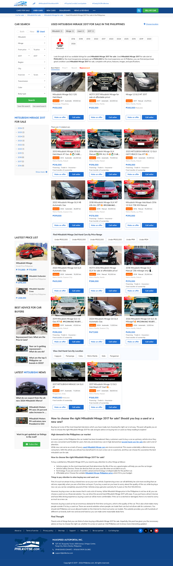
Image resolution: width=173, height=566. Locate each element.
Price (65, 68)
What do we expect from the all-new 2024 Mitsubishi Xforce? (31, 399)
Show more (40, 172)
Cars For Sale (23, 10)
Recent (74, 68)
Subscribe (31, 444)
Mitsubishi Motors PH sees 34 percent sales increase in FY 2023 (38, 410)
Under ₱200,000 (79, 239)
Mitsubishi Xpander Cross (37, 290)
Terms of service (32, 531)
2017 (19, 161)
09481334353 (60, 549)
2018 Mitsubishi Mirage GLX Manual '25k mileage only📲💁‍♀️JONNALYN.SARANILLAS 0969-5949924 (138, 269)
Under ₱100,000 (61, 239)
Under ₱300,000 (97, 239)
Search (31, 100)
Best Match (55, 68)
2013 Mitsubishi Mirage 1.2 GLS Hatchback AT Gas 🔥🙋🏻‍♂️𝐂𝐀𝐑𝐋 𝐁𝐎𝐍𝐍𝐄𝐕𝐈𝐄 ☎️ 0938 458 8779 (67, 153)
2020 (20, 149)
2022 (20, 145)
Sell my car (150, 10)
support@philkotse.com (64, 553)
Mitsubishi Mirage (24, 263)
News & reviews (81, 10)
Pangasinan (114, 356)
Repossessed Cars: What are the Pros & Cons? (30, 338)
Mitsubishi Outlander (37, 276)
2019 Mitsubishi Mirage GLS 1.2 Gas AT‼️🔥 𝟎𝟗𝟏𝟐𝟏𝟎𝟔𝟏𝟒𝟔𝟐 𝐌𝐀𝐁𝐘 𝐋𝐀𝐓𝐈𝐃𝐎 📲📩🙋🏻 (67, 320)
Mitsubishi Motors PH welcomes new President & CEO (37, 421)
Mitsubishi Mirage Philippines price (99, 473)
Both (22, 31)
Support (73, 531)
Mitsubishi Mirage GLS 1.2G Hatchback (65, 96)
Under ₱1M (130, 239)
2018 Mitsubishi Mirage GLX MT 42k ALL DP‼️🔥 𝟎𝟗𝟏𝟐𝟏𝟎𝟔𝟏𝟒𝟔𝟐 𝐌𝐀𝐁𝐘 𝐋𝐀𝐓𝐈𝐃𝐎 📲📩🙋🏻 (103, 204)
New (32, 31)
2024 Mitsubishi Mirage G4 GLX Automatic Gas (103, 320)
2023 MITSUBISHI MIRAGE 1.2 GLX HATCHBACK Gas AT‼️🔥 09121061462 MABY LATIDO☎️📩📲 (141, 153)
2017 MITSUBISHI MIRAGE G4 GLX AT (68, 385)
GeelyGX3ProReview (101, 3)
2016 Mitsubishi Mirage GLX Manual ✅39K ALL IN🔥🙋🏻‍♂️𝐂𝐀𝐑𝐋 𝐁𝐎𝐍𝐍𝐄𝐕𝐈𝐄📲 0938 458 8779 (104, 153)
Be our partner (98, 531)
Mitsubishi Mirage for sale (53, 15)
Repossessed (85, 68)
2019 (20, 153)
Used (42, 31)
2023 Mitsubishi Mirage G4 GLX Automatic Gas (67, 269)
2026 (20, 128)
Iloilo (103, 356)
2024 (20, 136)
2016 (20, 165)
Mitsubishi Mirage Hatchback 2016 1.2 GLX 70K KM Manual (141, 203)
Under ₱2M (143, 239)
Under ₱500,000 (115, 239)
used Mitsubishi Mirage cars (94, 447)
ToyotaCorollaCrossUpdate (76, 3)
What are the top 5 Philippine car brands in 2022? (37, 360)
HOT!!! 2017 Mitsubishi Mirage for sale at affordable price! (104, 96)
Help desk (84, 531)
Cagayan (58, 356)
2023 (20, 141)
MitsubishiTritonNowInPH (49, 3)
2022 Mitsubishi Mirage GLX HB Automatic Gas (67, 203)
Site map (61, 531)
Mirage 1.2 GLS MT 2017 (136, 94)
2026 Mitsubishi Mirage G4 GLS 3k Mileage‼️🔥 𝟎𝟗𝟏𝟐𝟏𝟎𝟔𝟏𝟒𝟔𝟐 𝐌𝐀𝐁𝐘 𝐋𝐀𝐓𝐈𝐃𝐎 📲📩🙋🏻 (141, 320)
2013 (88, 39)
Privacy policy (48, 531)
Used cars (38, 10)
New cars (51, 10)
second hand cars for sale (132, 442)
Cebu (81, 356)
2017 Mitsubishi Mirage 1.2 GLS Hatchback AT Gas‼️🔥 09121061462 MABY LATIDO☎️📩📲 (104, 386)
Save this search (24, 106)
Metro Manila (92, 356)
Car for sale (19, 15)
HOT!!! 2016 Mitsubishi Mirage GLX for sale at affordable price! (103, 269)
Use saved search (39, 106)
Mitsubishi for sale (34, 15)
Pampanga (70, 356)
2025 (20, 132)
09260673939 (79, 549)
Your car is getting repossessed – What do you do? (37, 349)
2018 (20, 157)
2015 (134, 39)
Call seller (76, 117)
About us (18, 531)
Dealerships (64, 10)
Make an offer (60, 117)
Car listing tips (113, 531)
